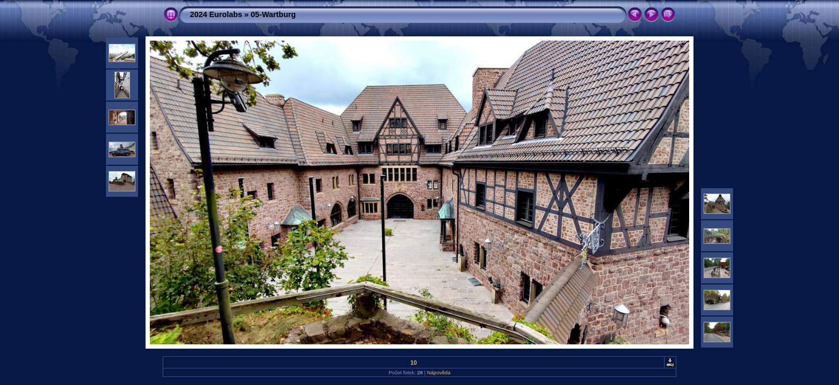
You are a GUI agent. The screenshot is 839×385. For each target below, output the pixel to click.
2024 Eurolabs (216, 14)
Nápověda (439, 372)
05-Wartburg (273, 14)
